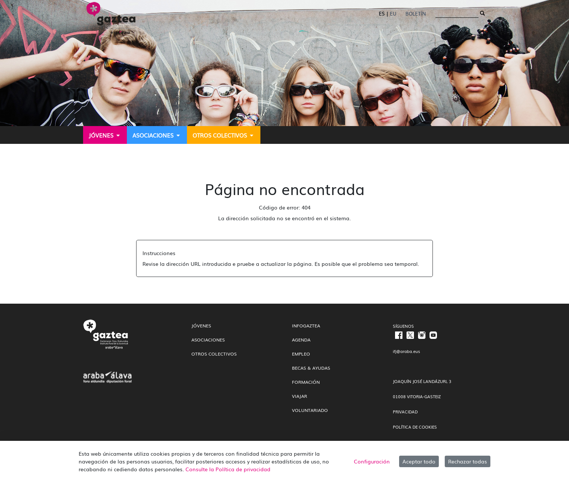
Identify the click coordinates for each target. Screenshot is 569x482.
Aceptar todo (418, 461)
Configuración (372, 461)
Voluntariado (310, 410)
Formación (306, 382)
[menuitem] (105, 135)
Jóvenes (201, 325)
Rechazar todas (467, 461)
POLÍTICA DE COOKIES (415, 427)
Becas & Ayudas (311, 367)
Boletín (415, 13)
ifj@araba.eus (406, 351)
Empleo (301, 353)
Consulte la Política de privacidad (227, 469)
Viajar (299, 396)
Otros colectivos (214, 353)
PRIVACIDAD (405, 412)
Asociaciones (208, 339)
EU (393, 13)
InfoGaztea (306, 325)
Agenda (301, 339)
